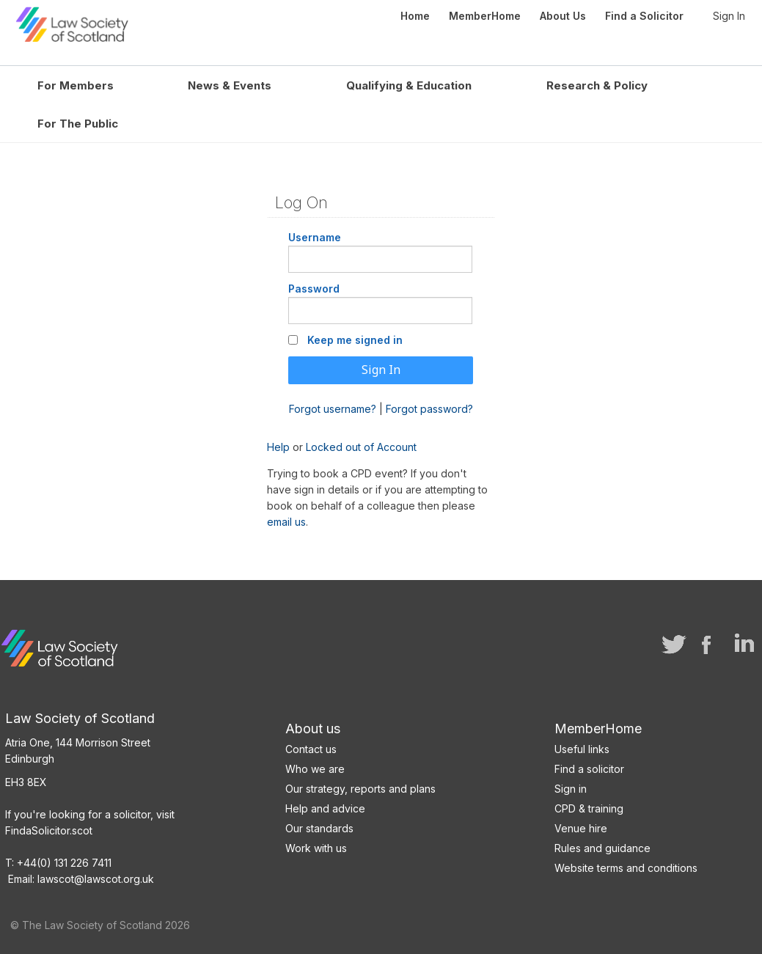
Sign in (570, 785)
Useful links (581, 746)
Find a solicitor (589, 766)
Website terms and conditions (625, 865)
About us (312, 725)
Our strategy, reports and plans (360, 785)
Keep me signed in (355, 337)
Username (314, 234)
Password (314, 285)
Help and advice (325, 805)
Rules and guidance (602, 845)
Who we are (315, 766)
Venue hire (580, 825)
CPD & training (588, 805)
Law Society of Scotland (134, 22)
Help (278, 444)
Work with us (316, 845)
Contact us (311, 746)
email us (286, 519)
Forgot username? (332, 405)
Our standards (319, 825)
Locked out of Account (361, 444)
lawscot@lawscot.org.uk (95, 876)
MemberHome (598, 725)
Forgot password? (429, 405)
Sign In (729, 16)
